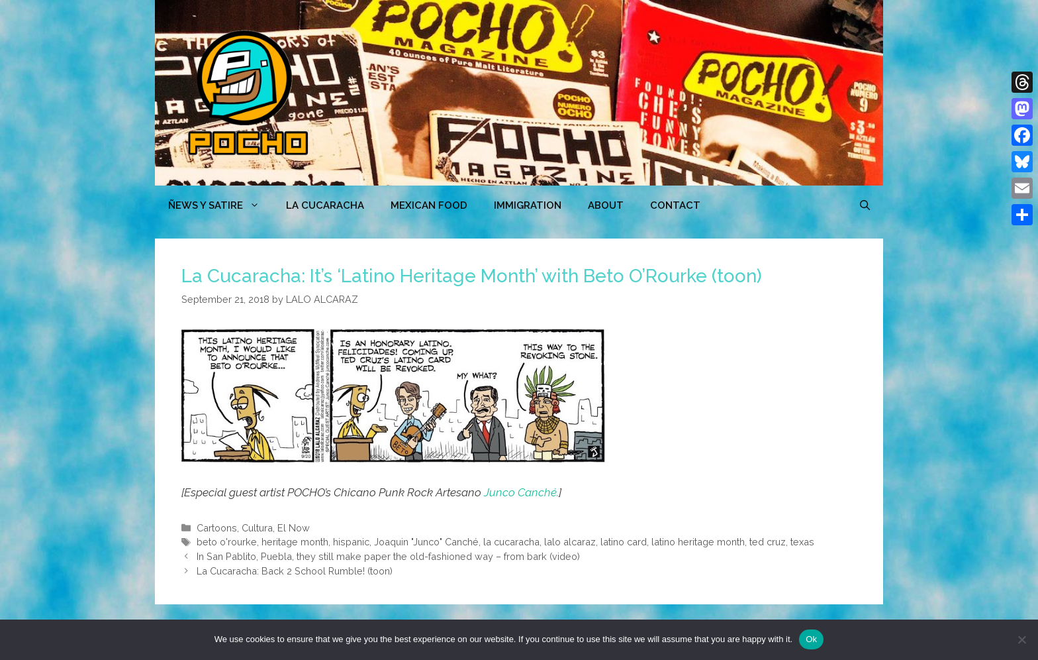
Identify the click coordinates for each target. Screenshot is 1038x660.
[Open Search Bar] (865, 205)
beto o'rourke (227, 541)
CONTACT (675, 205)
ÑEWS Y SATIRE (220, 205)
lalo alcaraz (570, 541)
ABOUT (606, 205)
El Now (293, 527)
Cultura (257, 527)
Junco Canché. (521, 492)
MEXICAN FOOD (429, 205)
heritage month (294, 541)
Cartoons (217, 527)
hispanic (351, 541)
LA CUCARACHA (325, 205)
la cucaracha (511, 541)
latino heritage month (698, 541)
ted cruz (767, 541)
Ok (811, 639)
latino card (623, 541)
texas (802, 541)
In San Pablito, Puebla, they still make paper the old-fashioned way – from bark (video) (388, 556)
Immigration (527, 205)
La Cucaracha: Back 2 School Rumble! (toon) (295, 571)
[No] (1021, 639)
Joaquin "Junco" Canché (426, 541)
